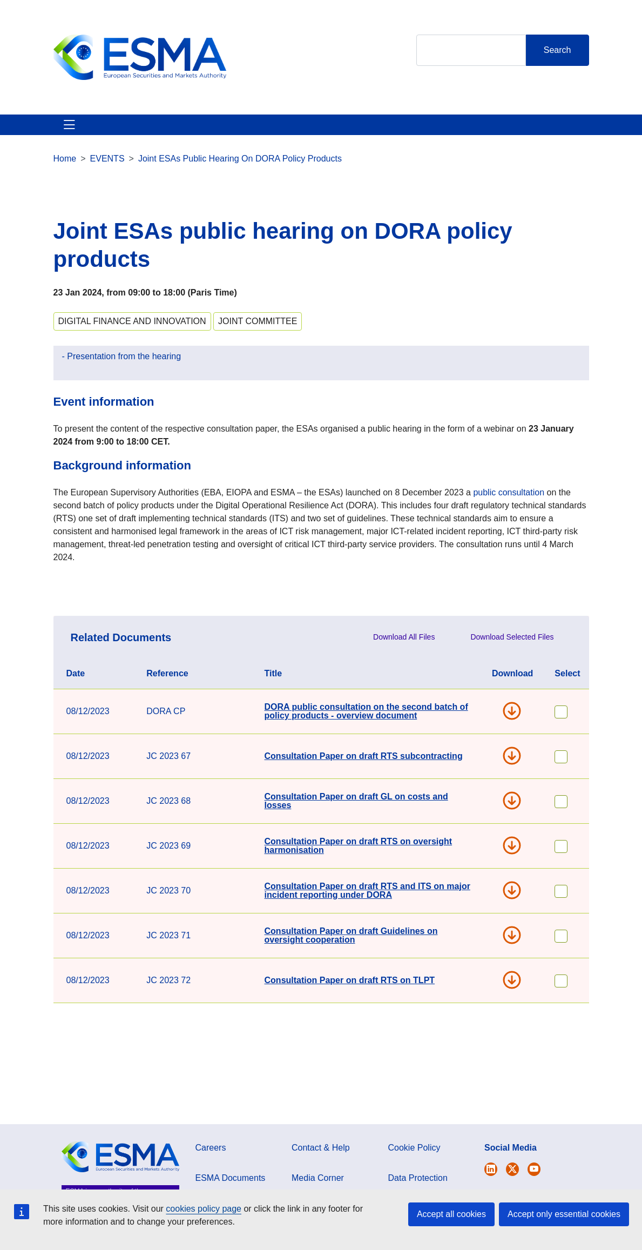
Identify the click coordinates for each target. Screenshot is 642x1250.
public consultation (508, 518)
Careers (210, 1173)
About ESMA (65, 137)
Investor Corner (339, 137)
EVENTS (107, 184)
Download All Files (404, 662)
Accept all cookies (451, 1214)
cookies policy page (203, 1208)
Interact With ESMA (433, 137)
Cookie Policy (414, 1173)
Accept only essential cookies (564, 1214)
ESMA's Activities (145, 137)
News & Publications (243, 137)
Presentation (92, 382)
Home (65, 184)
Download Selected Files (511, 662)
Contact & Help (527, 137)
